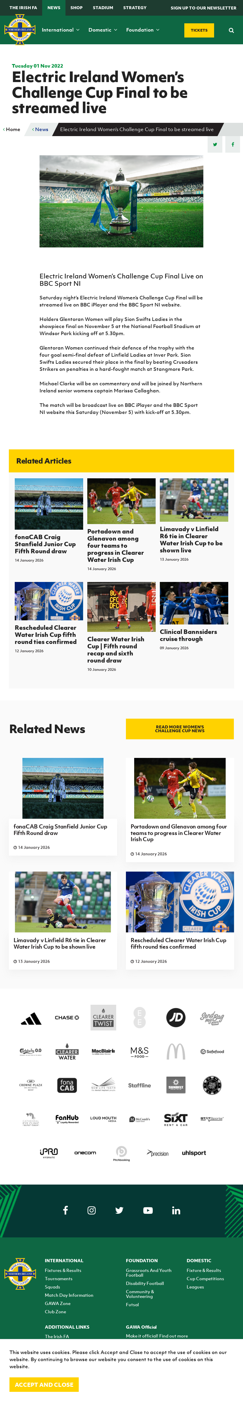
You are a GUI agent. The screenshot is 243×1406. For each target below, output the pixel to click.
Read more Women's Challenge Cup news (180, 728)
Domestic (102, 30)
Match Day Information (69, 1295)
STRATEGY (135, 7)
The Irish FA (23, 7)
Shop (76, 7)
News (53, 7)
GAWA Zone (57, 1303)
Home (11, 129)
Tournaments (59, 1278)
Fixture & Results (204, 1270)
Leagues (195, 1287)
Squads (52, 1287)
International (61, 30)
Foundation (143, 30)
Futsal (132, 1304)
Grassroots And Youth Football (149, 1272)
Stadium (103, 7)
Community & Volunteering (140, 1293)
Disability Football (145, 1283)
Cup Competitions (205, 1278)
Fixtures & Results (63, 1270)
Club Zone (55, 1311)
